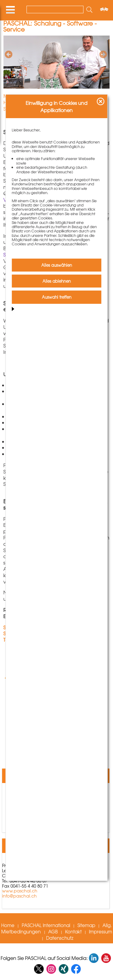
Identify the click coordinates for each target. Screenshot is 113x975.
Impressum (100, 931)
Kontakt (73, 931)
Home (7, 925)
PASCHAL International (46, 925)
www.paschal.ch (19, 891)
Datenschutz (59, 937)
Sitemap (86, 925)
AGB (53, 931)
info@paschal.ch (19, 896)
